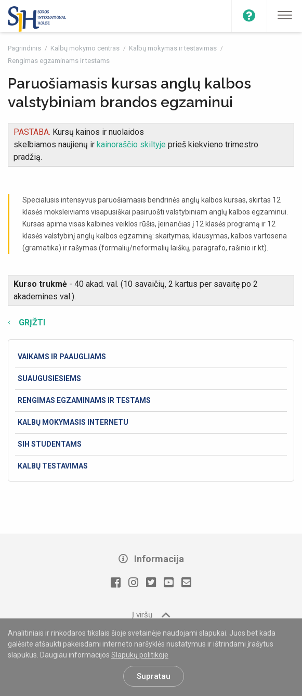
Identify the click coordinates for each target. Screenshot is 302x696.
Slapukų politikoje (139, 655)
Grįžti (31, 322)
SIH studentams (50, 444)
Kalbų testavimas (53, 466)
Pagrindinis (25, 48)
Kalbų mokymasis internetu (73, 422)
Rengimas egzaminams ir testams (59, 61)
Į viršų (151, 614)
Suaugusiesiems (49, 378)
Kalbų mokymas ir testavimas (173, 48)
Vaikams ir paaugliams (62, 356)
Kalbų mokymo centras (85, 48)
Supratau (153, 676)
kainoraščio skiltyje (132, 144)
